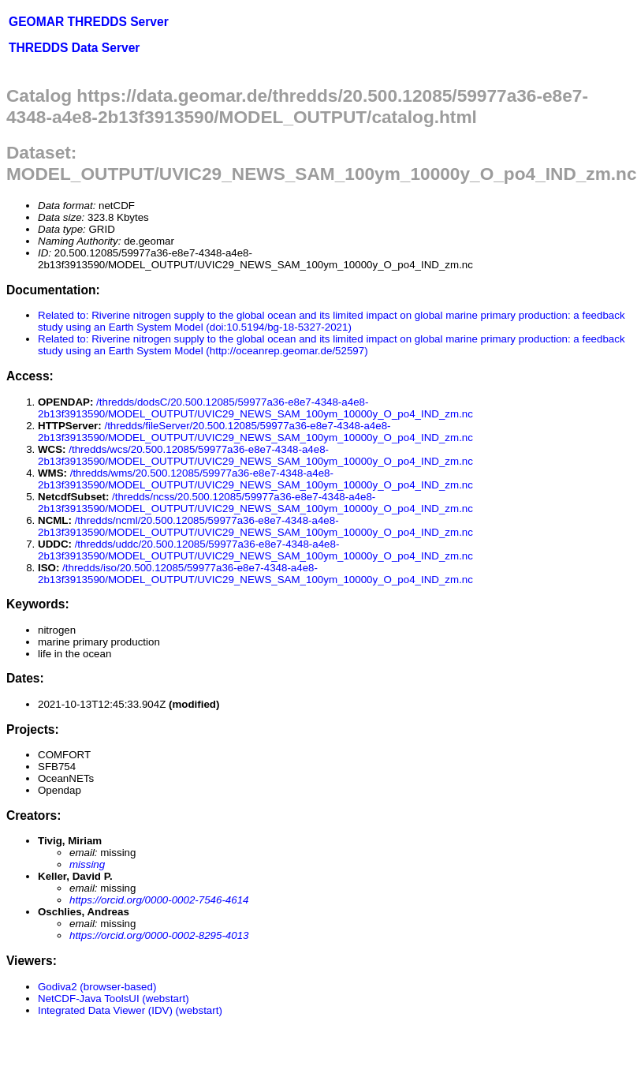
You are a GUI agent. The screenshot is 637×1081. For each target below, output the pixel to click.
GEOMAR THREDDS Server (89, 21)
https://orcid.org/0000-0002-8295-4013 (158, 935)
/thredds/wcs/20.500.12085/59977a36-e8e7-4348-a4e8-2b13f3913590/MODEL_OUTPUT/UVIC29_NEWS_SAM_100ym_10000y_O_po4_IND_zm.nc (255, 455)
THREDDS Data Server (74, 47)
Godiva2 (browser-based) (97, 987)
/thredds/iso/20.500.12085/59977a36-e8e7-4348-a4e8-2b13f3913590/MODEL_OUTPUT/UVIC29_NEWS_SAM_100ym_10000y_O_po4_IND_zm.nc (255, 573)
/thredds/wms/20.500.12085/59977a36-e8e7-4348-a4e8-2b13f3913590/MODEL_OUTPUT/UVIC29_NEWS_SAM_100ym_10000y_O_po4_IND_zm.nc (255, 479)
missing (87, 864)
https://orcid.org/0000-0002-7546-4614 (158, 900)
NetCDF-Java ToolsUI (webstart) (113, 998)
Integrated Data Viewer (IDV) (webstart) (130, 1010)
